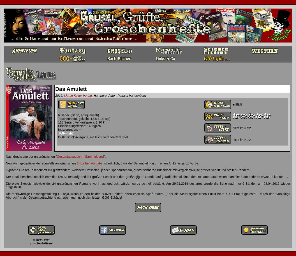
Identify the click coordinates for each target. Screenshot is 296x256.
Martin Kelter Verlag (78, 95)
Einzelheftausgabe (90, 163)
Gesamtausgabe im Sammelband (80, 156)
